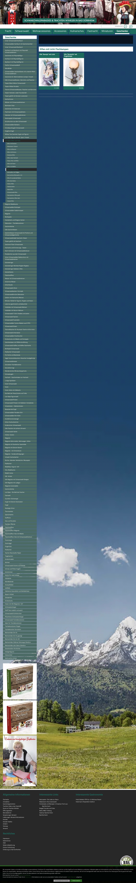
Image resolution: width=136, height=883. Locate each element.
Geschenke (10, 37)
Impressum (28, 877)
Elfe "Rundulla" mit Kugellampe (70, 55)
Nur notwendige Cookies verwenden (61, 880)
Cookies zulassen (76, 880)
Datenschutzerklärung (24, 875)
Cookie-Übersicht (71, 877)
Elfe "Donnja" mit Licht (47, 55)
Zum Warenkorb (131, 25)
